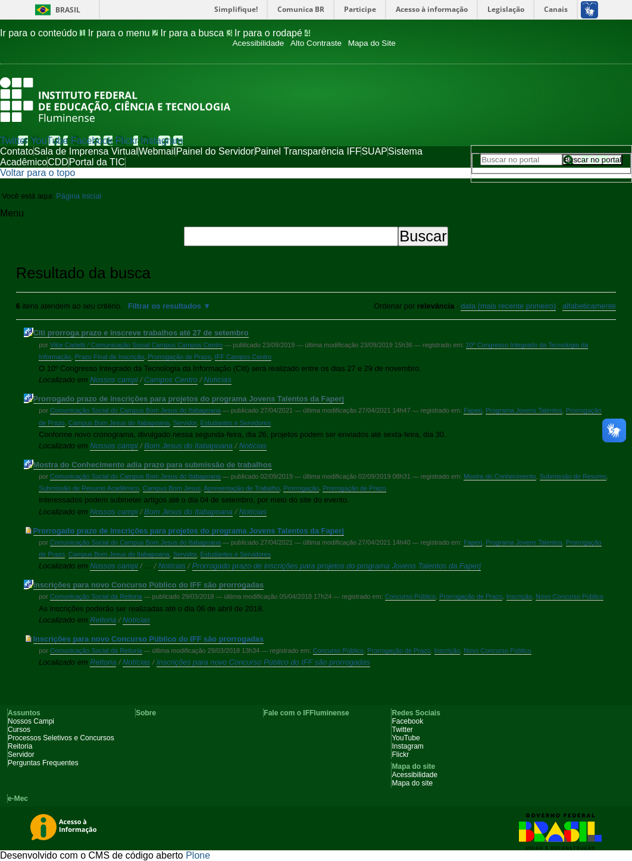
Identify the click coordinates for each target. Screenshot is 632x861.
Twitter (14, 141)
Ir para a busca (198, 33)
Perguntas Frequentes (43, 763)
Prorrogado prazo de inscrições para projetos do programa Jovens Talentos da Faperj (188, 398)
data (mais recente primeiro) (508, 305)
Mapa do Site (372, 43)
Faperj (473, 410)
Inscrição (519, 596)
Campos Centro (171, 379)
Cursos (19, 729)
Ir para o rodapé (272, 33)
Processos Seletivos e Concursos (61, 738)
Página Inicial (78, 195)
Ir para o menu (124, 33)
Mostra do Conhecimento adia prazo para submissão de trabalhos (152, 464)
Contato (16, 151)
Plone (198, 855)
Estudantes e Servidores (236, 422)
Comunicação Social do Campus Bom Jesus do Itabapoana (135, 410)
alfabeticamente (589, 305)
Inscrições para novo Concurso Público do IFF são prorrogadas (148, 584)
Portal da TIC (97, 162)
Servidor (185, 422)
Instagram (161, 141)
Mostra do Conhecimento (500, 476)
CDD (58, 162)
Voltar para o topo (37, 173)
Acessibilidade (258, 43)
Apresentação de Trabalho (242, 488)
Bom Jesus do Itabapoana (188, 445)
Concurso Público (410, 596)
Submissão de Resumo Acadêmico (89, 488)
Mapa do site (412, 783)
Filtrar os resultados (164, 305)
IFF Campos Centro (243, 356)
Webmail (157, 151)
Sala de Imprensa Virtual (86, 151)
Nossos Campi (31, 721)
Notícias (217, 379)
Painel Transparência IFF (308, 151)
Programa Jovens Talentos (524, 410)
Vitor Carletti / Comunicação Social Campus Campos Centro (136, 344)
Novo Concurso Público (569, 596)
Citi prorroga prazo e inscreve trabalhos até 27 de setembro (141, 332)
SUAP (374, 151)
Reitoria (103, 619)
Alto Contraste (316, 43)
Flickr (126, 141)
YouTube (49, 141)
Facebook (91, 141)
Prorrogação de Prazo (179, 356)
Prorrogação (301, 488)
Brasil (67, 10)
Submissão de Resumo (573, 476)
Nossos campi (113, 379)
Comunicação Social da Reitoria (96, 596)
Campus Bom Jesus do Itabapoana (119, 422)
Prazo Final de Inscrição (110, 356)
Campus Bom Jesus (172, 488)
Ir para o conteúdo (44, 33)
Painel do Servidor (215, 151)
